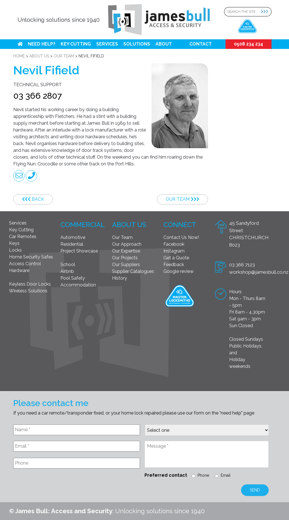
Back (33, 199)
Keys (14, 243)
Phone (203, 475)
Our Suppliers (126, 264)
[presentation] (56, 487)
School (67, 264)
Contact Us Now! (181, 237)
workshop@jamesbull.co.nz (258, 272)
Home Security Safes (31, 257)
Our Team (182, 199)
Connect (179, 225)
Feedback (173, 264)
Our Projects (125, 257)
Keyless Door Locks (30, 284)
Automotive (72, 237)
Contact (200, 44)
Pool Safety (72, 278)
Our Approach (126, 244)
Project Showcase (79, 251)
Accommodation (78, 285)
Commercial (82, 225)
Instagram (174, 251)
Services (107, 44)
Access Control (25, 263)
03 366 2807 (37, 96)
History (119, 278)
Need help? (41, 44)
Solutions (136, 44)
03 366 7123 (242, 264)
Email (226, 475)
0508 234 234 (248, 44)
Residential (71, 244)
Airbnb (67, 271)
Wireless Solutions (28, 291)
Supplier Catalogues (133, 271)
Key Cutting (76, 44)
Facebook (173, 244)
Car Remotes (22, 236)
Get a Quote (176, 257)
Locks (15, 250)
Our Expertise (126, 251)
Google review (178, 271)
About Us (129, 225)
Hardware (19, 270)
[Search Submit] (266, 11)
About (164, 44)
